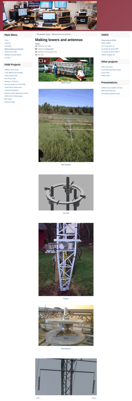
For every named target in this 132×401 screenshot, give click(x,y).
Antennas (7, 43)
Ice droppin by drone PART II (110, 52)
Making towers (66, 70)
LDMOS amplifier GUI (108, 55)
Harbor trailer (105, 76)
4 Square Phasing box (11, 90)
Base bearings (66, 348)
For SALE (7, 58)
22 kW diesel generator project (111, 70)
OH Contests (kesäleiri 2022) (110, 94)
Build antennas (66, 164)
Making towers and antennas (13, 49)
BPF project (8, 99)
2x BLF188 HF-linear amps (13, 87)
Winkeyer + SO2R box (11, 81)
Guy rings (66, 213)
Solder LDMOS (106, 43)
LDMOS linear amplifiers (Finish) (111, 88)
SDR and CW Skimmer (108, 91)
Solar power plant (107, 67)
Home (6, 40)
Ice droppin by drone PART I (110, 49)
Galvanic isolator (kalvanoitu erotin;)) (16, 93)
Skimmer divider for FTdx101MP (14, 84)
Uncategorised (48, 49)
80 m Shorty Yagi (10, 78)
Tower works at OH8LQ (108, 40)
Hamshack (7, 46)
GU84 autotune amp (11, 76)
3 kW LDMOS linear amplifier (13, 73)
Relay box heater (9, 102)
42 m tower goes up (107, 46)
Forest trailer (105, 73)
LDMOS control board (11, 70)
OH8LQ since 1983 (10, 52)
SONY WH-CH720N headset (13, 96)
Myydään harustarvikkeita (12, 55)
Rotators (66, 298)
